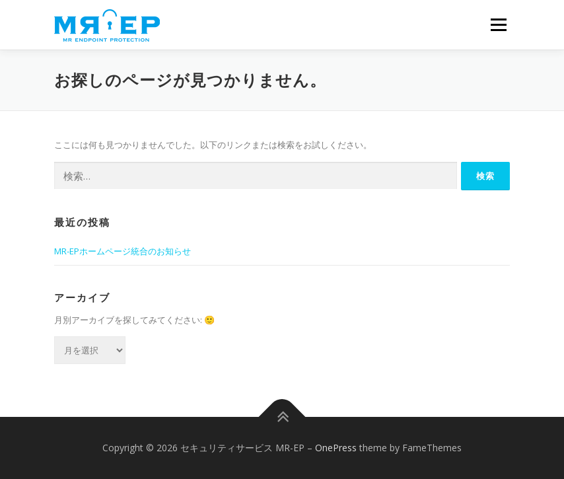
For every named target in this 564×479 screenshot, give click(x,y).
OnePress (336, 447)
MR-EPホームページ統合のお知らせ (122, 251)
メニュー (498, 24)
